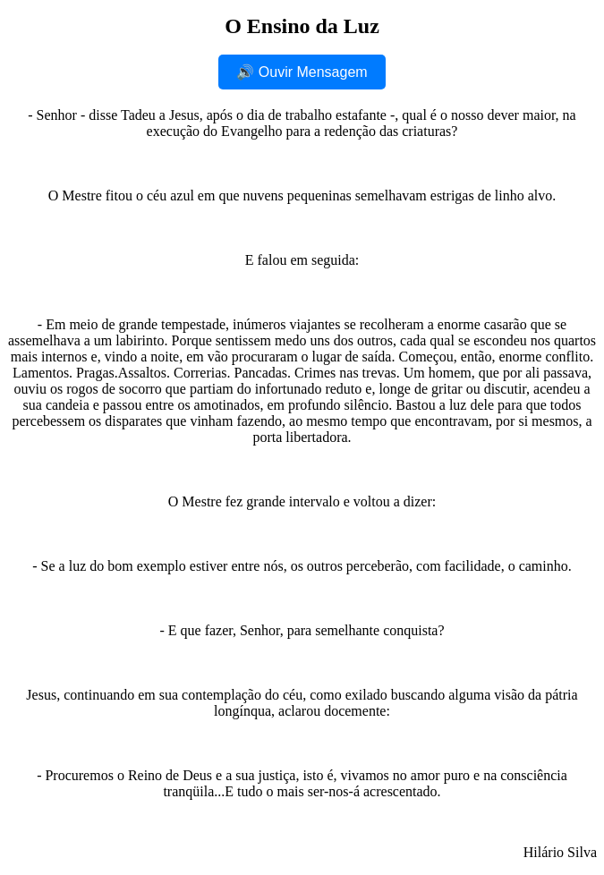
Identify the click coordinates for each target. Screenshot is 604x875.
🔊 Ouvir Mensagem (301, 72)
